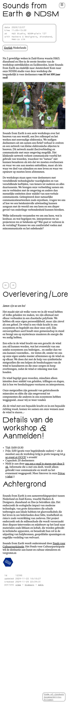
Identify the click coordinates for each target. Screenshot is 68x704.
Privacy (48, 699)
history (29, 584)
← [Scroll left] (5, 285)
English (8, 48)
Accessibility (52, 697)
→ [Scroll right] (13, 285)
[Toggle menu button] (62, 5)
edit (41, 584)
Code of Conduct (54, 694)
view (18, 584)
